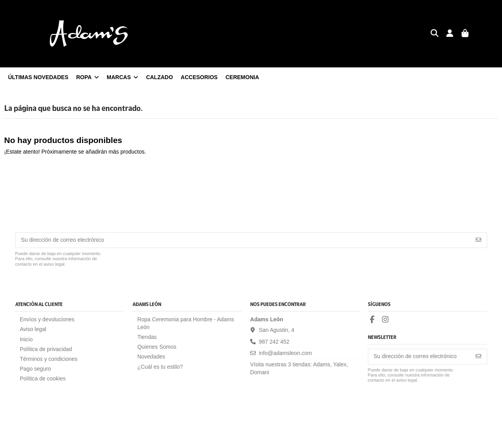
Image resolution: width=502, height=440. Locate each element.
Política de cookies (43, 378)
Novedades (151, 356)
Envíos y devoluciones (47, 319)
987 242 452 (274, 342)
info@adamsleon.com (285, 353)
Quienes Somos (156, 347)
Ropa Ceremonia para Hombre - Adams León (185, 323)
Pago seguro (35, 369)
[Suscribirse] (478, 240)
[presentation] (75, 286)
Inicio (26, 339)
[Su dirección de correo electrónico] (243, 240)
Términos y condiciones (49, 359)
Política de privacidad (46, 349)
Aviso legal (33, 329)
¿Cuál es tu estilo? (160, 367)
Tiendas (146, 337)
